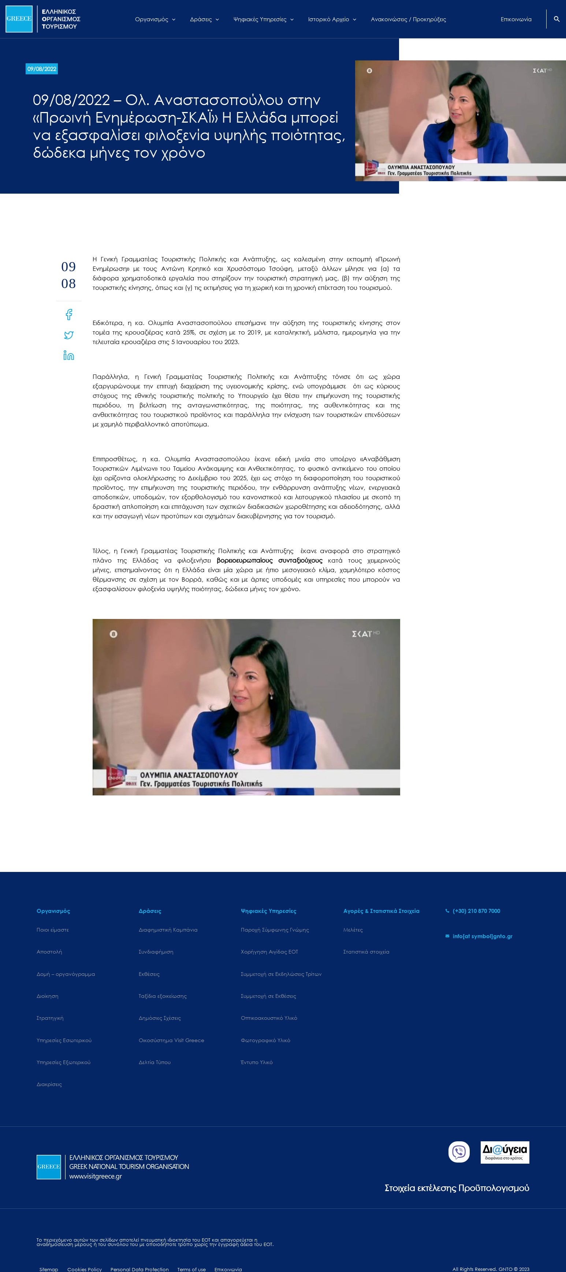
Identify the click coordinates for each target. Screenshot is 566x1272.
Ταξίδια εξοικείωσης (163, 986)
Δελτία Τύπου (155, 1043)
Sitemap (46, 1245)
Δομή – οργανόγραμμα (66, 967)
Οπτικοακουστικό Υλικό (269, 1005)
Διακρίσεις (49, 1062)
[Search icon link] (557, 20)
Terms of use (176, 1245)
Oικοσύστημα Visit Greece (171, 1024)
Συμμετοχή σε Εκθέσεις (268, 986)
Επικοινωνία (209, 1245)
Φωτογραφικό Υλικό (265, 1024)
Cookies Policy (77, 1245)
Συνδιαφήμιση (156, 948)
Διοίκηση (48, 986)
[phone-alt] (473, 910)
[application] (181, 19)
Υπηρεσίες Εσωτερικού (64, 1024)
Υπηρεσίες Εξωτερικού (63, 1043)
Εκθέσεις (149, 967)
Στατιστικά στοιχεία (366, 948)
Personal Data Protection (128, 1245)
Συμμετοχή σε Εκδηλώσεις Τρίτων (281, 967)
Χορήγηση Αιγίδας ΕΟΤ (269, 948)
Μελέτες (353, 929)
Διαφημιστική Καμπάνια (168, 929)
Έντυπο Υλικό (257, 1043)
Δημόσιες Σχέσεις (160, 1005)
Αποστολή (49, 948)
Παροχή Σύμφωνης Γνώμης (275, 929)
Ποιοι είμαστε (53, 929)
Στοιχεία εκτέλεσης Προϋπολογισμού (450, 1162)
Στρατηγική (50, 1005)
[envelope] (479, 935)
